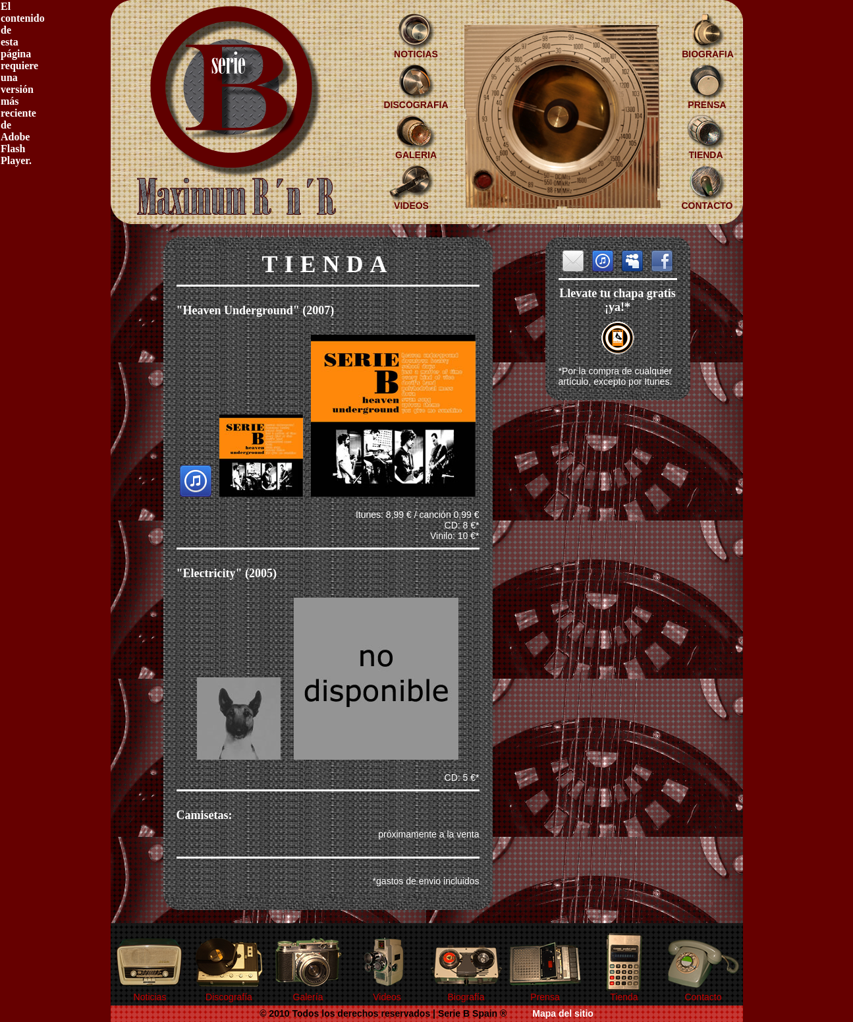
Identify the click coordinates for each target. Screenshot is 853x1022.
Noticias (150, 997)
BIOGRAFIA (708, 54)
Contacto (702, 997)
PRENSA (707, 104)
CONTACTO (706, 205)
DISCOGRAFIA (416, 104)
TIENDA (705, 155)
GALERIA (416, 155)
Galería (308, 997)
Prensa (544, 997)
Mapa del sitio (562, 1013)
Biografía (465, 997)
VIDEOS (411, 205)
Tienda (624, 997)
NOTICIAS (416, 54)
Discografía (229, 997)
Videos (387, 997)
